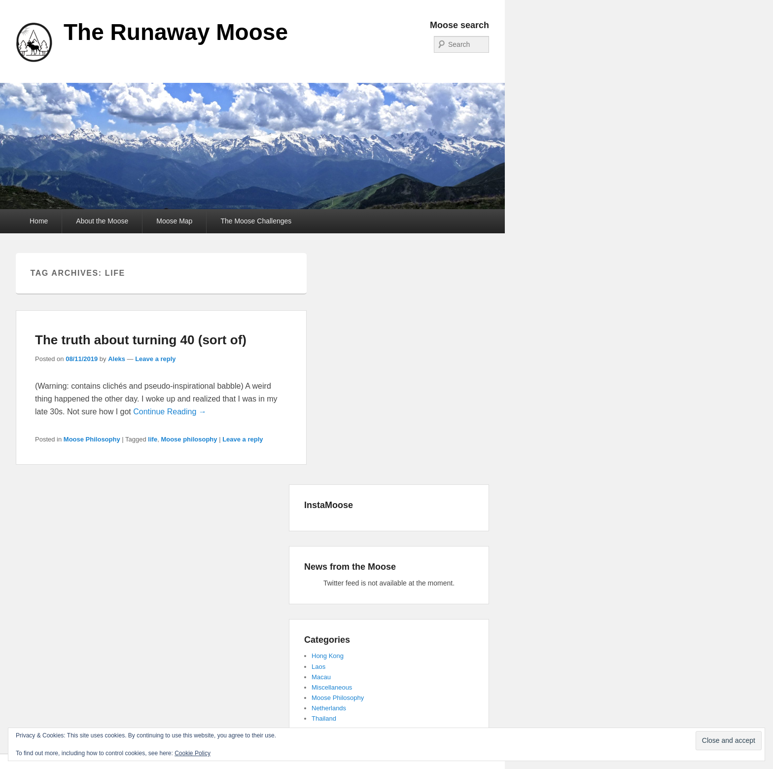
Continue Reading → (170, 411)
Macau (321, 677)
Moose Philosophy (92, 439)
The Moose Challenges (255, 221)
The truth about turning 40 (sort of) (140, 339)
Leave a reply (155, 359)
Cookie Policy (193, 753)
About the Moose (102, 221)
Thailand (324, 718)
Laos (318, 666)
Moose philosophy (189, 439)
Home (39, 221)
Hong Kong (328, 655)
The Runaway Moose (176, 32)
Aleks (116, 359)
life (152, 439)
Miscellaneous (332, 687)
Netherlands (329, 708)
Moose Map (174, 221)
